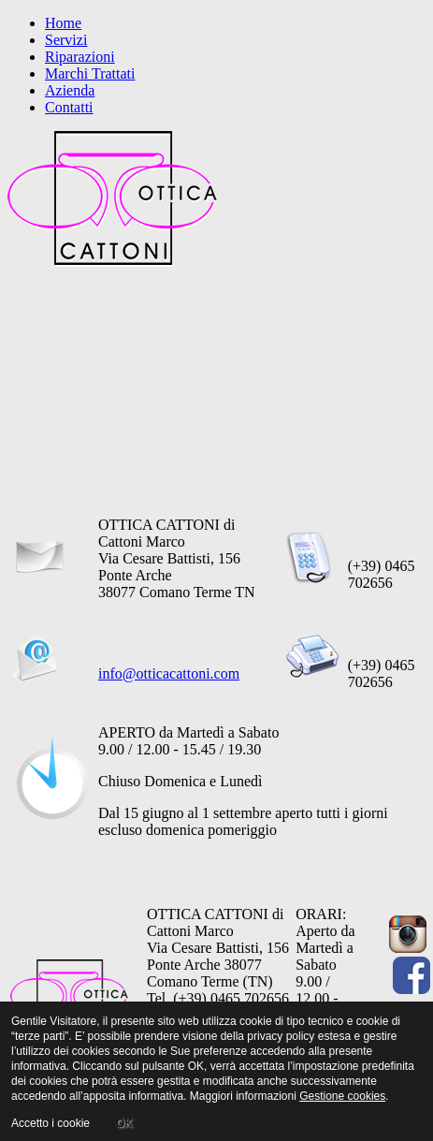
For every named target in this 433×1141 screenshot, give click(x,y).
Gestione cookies (342, 1096)
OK (124, 1123)
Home (63, 23)
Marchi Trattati (90, 73)
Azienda (69, 90)
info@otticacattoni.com (168, 673)
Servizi (66, 40)
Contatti (69, 107)
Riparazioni (80, 57)
